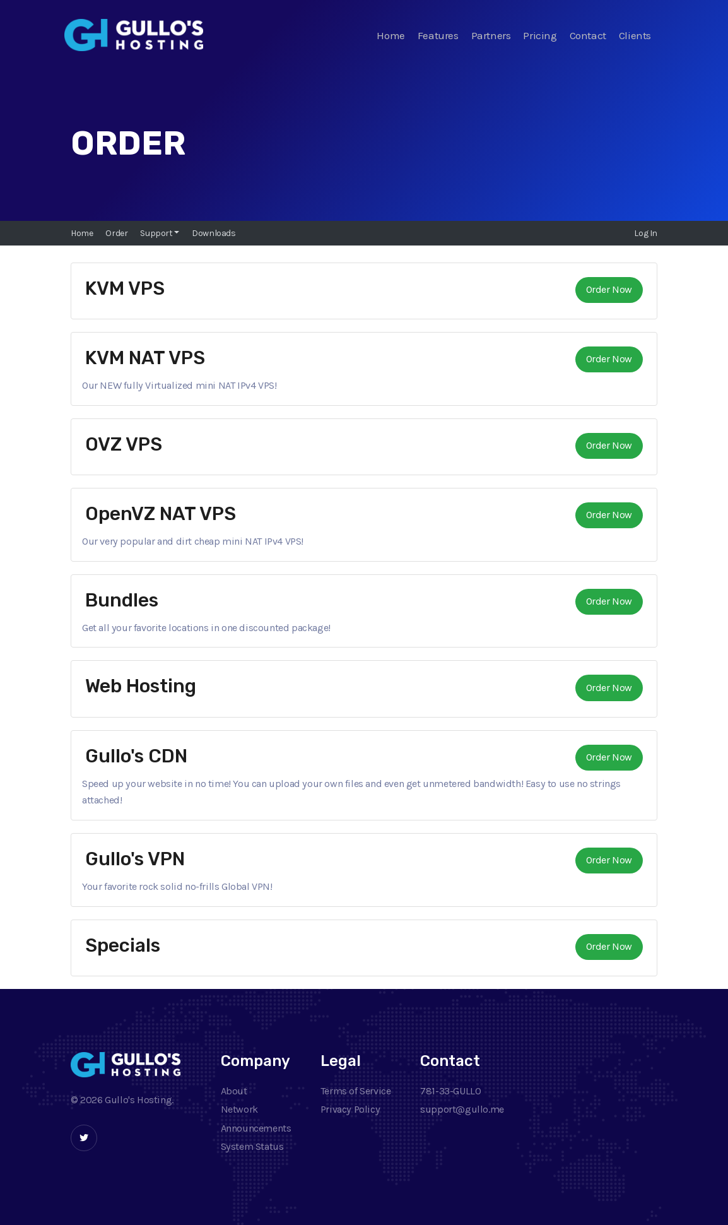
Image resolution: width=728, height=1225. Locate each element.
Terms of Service (355, 1091)
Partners (491, 35)
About (234, 1091)
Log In (645, 233)
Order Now (609, 289)
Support (157, 233)
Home (390, 35)
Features (438, 35)
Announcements (256, 1128)
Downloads (213, 233)
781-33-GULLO (450, 1091)
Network (239, 1109)
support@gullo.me (462, 1109)
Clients (635, 35)
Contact (588, 35)
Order (116, 233)
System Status (252, 1146)
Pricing (539, 35)
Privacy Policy (350, 1109)
